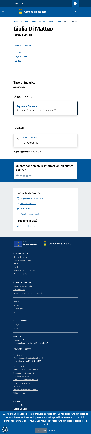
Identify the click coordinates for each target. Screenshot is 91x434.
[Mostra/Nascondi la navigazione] (2, 11)
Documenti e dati (20, 273)
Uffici (15, 263)
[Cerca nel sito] (75, 11)
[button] (5, 429)
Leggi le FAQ (18, 366)
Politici (16, 267)
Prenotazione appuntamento (25, 369)
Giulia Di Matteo (30, 137)
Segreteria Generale (27, 106)
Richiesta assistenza (22, 376)
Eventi (16, 327)
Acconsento (41, 430)
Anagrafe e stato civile (22, 286)
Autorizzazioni (19, 289)
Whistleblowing (19, 392)
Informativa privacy (21, 382)
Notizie (16, 305)
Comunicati (18, 308)
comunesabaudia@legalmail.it (30, 357)
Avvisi (16, 312)
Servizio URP (18, 354)
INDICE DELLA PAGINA (45, 45)
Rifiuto (52, 430)
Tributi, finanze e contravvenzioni (27, 292)
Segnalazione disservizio (23, 372)
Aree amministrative (22, 260)
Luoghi (16, 324)
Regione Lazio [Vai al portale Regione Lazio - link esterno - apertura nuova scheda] (18, 3)
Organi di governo (20, 256)
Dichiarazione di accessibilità (25, 389)
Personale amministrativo (24, 270)
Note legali (18, 386)
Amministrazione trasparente (25, 379)
